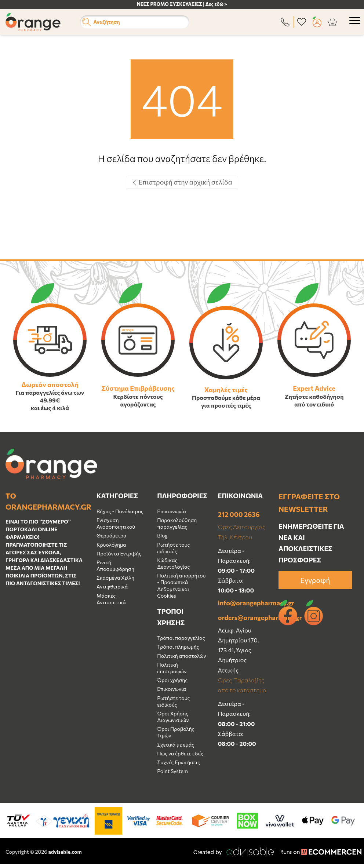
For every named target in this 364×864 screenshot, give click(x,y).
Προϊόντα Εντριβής (119, 553)
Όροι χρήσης (172, 680)
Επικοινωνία (171, 511)
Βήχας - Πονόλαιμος (120, 511)
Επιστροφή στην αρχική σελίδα (182, 182)
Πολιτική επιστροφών (171, 667)
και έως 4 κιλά (50, 407)
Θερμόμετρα (112, 535)
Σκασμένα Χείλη (115, 578)
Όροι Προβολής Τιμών (175, 732)
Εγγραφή (315, 580)
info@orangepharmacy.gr (242, 603)
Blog (162, 535)
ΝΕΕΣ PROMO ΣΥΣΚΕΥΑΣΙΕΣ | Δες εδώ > (182, 4)
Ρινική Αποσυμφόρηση (115, 565)
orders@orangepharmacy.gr (242, 617)
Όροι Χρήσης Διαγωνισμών (173, 716)
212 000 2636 (239, 514)
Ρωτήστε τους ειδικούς (173, 548)
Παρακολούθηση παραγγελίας (177, 523)
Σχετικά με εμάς (175, 744)
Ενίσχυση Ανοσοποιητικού (116, 523)
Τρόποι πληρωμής (178, 647)
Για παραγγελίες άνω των (50, 392)
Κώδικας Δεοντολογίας (173, 563)
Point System (172, 771)
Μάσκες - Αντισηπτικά (111, 599)
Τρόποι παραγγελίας (181, 638)
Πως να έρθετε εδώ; (180, 753)
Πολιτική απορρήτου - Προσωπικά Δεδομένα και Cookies (181, 585)
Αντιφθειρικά (112, 586)
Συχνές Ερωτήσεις (178, 762)
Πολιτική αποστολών (181, 656)
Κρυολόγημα (111, 545)
